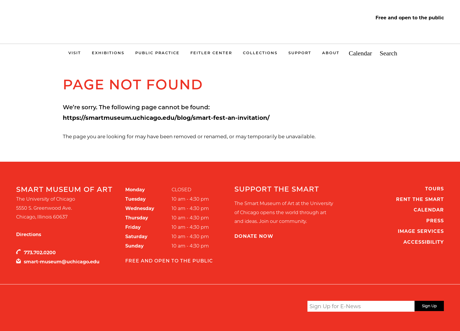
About (330, 52)
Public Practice (157, 52)
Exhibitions (108, 52)
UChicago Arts (72, 307)
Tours (434, 189)
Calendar (360, 53)
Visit (74, 52)
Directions (28, 234)
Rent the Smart (420, 199)
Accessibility (423, 242)
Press (435, 220)
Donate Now (253, 236)
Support (299, 52)
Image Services (421, 231)
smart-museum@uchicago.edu (61, 262)
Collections (260, 52)
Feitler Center (211, 52)
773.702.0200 (40, 252)
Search (388, 53)
